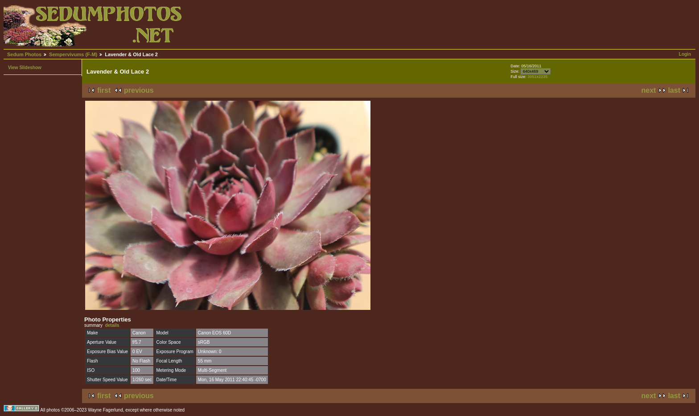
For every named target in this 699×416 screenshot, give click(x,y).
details (112, 325)
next (648, 90)
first (104, 90)
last (674, 90)
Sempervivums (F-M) (73, 54)
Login (685, 54)
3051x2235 (537, 76)
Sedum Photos (24, 54)
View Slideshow (24, 67)
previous (139, 90)
